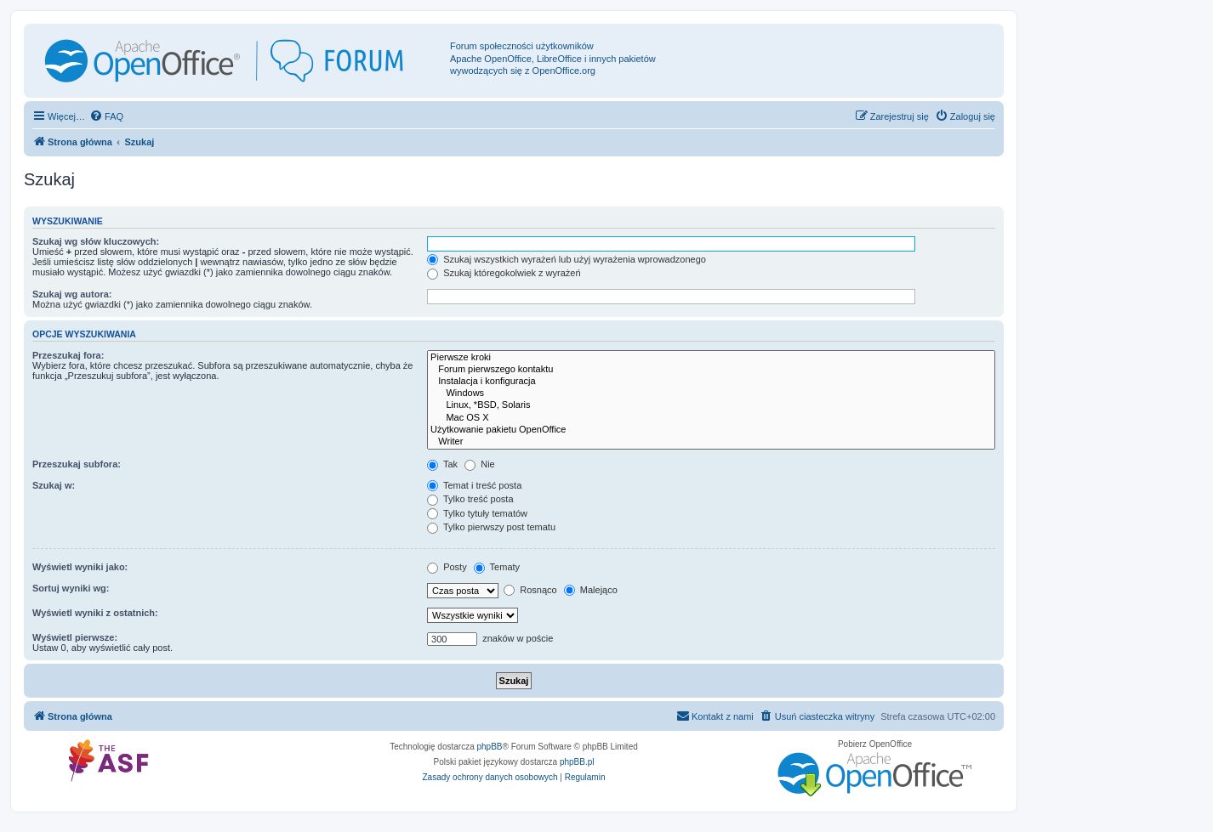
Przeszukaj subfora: (76, 464)
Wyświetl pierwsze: (74, 637)
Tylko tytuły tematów (477, 513)
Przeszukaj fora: (68, 355)
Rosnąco (530, 590)
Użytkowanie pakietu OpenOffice (711, 430)
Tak (442, 464)
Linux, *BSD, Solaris (711, 405)
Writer (711, 442)
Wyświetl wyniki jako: (80, 567)
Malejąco (591, 590)
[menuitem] (106, 116)
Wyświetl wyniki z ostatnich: (95, 613)
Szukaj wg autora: (72, 294)
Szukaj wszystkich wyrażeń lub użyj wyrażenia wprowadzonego (566, 259)
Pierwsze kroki (711, 358)
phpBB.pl (577, 762)
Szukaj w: (53, 485)
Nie (479, 464)
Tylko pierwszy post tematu (491, 527)
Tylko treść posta (470, 499)
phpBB (490, 746)
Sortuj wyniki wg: (70, 588)
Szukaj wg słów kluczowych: (95, 241)
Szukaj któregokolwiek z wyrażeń (503, 273)
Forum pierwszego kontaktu (711, 370)
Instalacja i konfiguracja (711, 382)
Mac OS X (711, 418)
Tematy (497, 567)
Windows (711, 393)
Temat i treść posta (474, 485)
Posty (447, 567)
